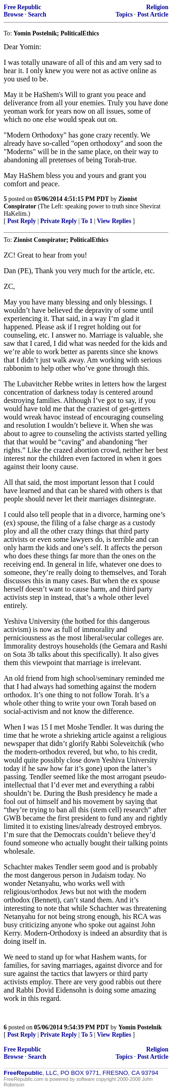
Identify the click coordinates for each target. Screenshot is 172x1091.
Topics (124, 14)
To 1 (87, 221)
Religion (157, 7)
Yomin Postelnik (140, 1027)
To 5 (87, 1034)
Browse (13, 14)
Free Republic (22, 7)
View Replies (114, 221)
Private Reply (58, 221)
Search (37, 14)
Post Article (152, 14)
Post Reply (21, 221)
